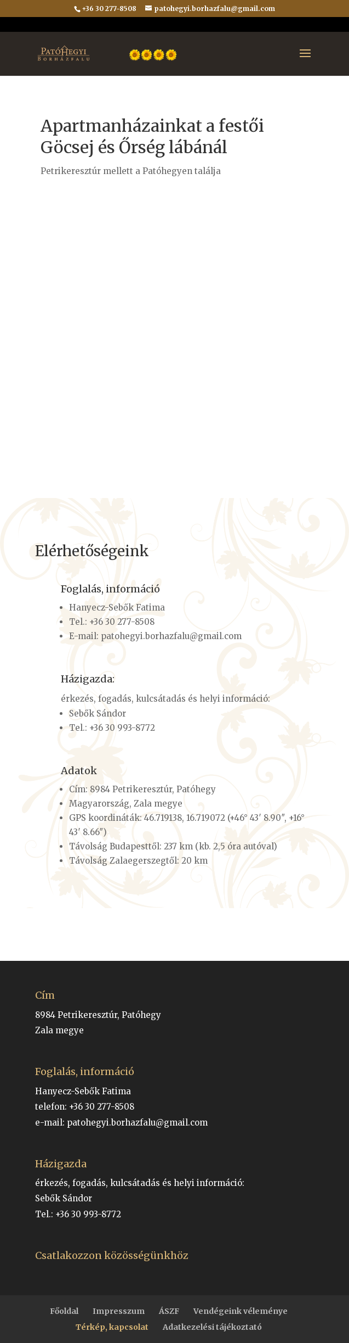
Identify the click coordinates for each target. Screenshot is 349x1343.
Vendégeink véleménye (240, 1311)
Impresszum (119, 1311)
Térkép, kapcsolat (112, 1327)
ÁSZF (169, 1311)
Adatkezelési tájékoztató (212, 1327)
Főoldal (64, 1311)
